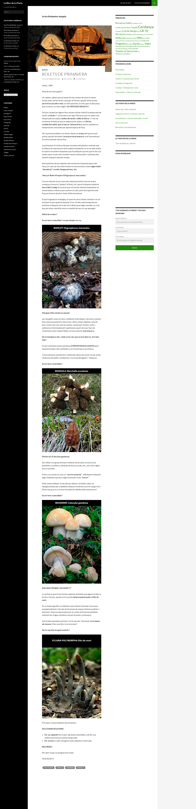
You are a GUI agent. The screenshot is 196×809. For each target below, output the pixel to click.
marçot (60, 767)
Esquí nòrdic (8, 116)
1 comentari (81, 79)
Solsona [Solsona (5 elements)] (119, 46)
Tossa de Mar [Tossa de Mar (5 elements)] (133, 48)
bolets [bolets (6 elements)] (129, 23)
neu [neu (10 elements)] (139, 37)
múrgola (80, 767)
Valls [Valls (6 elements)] (135, 51)
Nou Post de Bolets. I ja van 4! (13, 25)
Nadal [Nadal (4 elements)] (134, 38)
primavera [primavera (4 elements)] (137, 41)
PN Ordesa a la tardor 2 (11, 30)
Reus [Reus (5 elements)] (127, 44)
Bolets (45, 70)
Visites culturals (9, 155)
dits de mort (49, 767)
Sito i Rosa (68, 79)
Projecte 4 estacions (123, 74)
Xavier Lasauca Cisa (10, 74)
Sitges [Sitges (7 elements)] (148, 43)
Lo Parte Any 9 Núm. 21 (11, 46)
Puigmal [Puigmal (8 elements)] (120, 43)
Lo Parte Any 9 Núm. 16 (11, 82)
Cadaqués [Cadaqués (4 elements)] (135, 23)
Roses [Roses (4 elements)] (142, 44)
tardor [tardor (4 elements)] (124, 46)
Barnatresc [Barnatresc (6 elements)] (121, 23)
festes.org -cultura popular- (126, 109)
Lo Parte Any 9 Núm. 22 (11, 41)
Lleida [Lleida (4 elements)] (134, 34)
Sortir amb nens (122, 123)
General (6, 125)
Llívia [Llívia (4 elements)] (145, 34)
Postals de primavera (10, 143)
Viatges (6, 152)
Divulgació (7, 113)
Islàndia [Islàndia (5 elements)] (129, 34)
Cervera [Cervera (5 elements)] (119, 31)
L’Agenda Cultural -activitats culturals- (130, 114)
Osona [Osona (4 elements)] (118, 41)
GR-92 (6, 128)
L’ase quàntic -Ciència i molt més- (128, 92)
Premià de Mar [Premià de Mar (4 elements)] (129, 41)
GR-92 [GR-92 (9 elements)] (144, 31)
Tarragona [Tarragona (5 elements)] (130, 46)
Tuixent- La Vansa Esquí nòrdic (127, 79)
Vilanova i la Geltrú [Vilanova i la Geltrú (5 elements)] (123, 54)
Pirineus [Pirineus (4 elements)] (122, 41)
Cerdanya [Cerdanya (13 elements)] (146, 27)
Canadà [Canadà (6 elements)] (134, 27)
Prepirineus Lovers (10, 149)
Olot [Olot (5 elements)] (148, 38)
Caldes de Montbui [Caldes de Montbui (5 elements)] (123, 27)
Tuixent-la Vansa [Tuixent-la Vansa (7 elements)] (124, 51)
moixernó (70, 767)
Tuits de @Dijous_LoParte (125, 143)
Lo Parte (6, 131)
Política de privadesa (142, 3)
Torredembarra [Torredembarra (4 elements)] (145, 46)
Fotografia (7, 122)
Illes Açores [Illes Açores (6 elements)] (121, 34)
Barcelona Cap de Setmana (126, 127)
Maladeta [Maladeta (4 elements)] (150, 34)
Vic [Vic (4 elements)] (139, 51)
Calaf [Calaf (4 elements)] (140, 23)
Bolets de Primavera (64, 74)
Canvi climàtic (8, 110)
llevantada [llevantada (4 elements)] (140, 34)
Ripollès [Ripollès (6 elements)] (136, 43)
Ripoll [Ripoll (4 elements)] (131, 44)
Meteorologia (8, 134)
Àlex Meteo (120, 70)
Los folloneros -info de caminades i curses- (132, 118)
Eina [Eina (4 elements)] (138, 31)
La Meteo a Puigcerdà (124, 83)
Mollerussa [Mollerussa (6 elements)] (121, 38)
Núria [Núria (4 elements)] (144, 38)
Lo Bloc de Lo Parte (13, 3)
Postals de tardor (9, 146)
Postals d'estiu (8, 137)
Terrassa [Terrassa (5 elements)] (137, 46)
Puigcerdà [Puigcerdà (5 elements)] (145, 41)
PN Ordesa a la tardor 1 (11, 35)
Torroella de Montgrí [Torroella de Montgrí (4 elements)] (122, 48)
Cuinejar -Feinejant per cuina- (127, 88)
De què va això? (125, 3)
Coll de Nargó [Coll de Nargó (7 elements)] (129, 31)
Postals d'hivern (9, 140)
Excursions (7, 119)
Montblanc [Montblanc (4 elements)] (129, 38)
